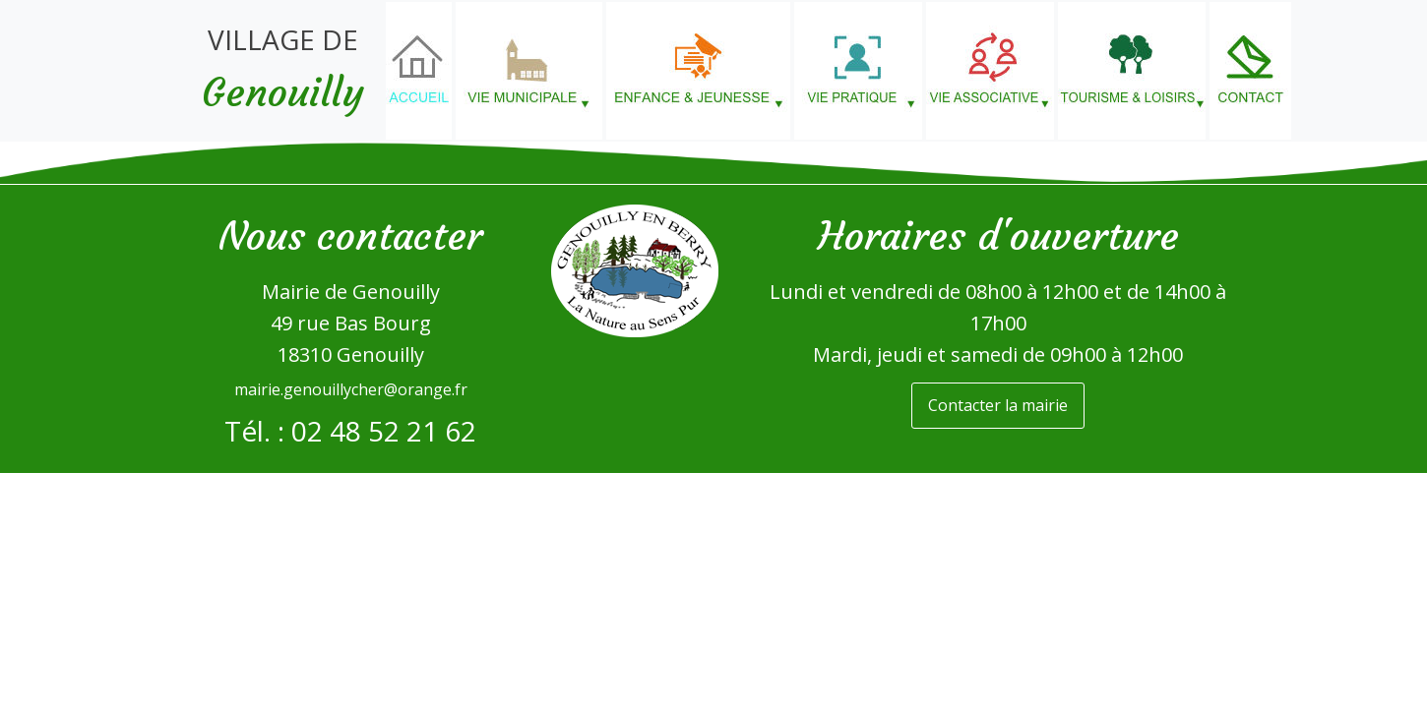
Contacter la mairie (998, 405)
